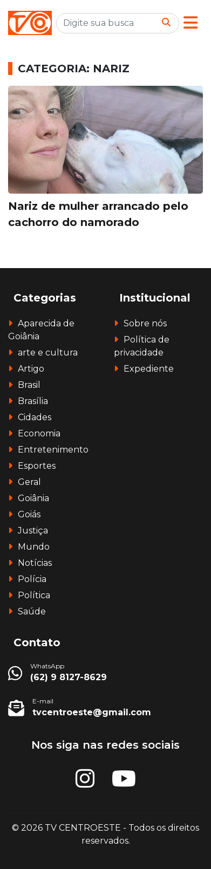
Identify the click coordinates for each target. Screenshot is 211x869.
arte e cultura (48, 352)
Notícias (35, 563)
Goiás (29, 514)
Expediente (149, 369)
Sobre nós (145, 323)
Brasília (33, 401)
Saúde (32, 611)
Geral (29, 482)
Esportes (37, 466)
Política (34, 595)
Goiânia (33, 498)
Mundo (34, 547)
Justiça (33, 530)
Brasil (29, 385)
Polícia (32, 579)
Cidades (34, 417)
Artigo (31, 369)
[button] (190, 23)
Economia (39, 433)
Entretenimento (53, 449)
